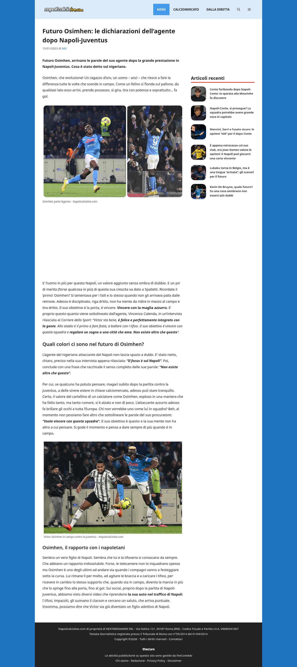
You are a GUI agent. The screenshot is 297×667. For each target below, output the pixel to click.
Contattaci (176, 639)
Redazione (138, 660)
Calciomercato (186, 9)
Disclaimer (174, 660)
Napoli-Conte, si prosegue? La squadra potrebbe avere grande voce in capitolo (232, 112)
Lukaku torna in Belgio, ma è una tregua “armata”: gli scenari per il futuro (232, 172)
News (161, 9)
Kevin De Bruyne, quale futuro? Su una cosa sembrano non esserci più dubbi (231, 191)
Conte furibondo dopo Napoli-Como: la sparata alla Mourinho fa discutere (231, 93)
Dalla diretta (218, 9)
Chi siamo (122, 660)
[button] (238, 9)
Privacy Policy (156, 660)
